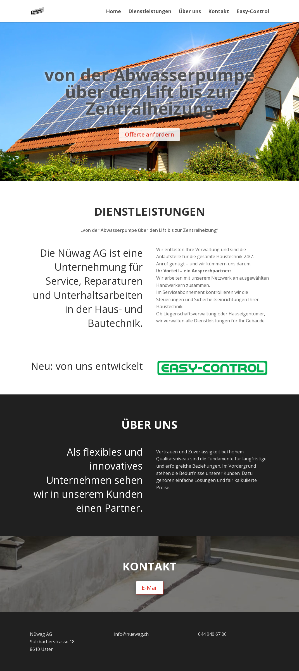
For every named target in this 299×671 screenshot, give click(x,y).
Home (113, 12)
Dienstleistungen (149, 12)
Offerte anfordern (149, 143)
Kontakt (218, 12)
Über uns (190, 12)
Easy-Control (252, 12)
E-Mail (150, 587)
